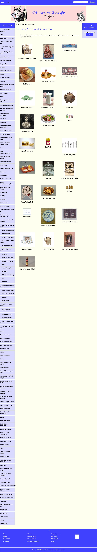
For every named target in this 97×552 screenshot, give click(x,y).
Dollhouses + (3, 122)
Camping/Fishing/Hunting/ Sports (7, 85)
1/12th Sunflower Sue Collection (6, 30)
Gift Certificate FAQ (31, 536)
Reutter (2, 417)
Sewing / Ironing (4, 444)
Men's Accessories (5, 355)
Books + (2, 74)
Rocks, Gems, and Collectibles (4, 425)
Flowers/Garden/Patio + (6, 168)
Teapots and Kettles (6, 318)
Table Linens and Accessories (69, 221)
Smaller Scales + (4, 456)
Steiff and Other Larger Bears (6, 469)
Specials (5, 536)
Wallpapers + (3, 501)
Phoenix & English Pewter (6, 402)
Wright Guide (3, 510)
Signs (1, 448)
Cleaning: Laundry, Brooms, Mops (7, 100)
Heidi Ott (2, 196)
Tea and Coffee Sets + (6, 314)
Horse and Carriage (5, 206)
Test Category (4, 516)
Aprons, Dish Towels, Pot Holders (7, 226)
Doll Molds (3, 119)
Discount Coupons (31, 539)
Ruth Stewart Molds (5, 438)
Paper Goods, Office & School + (6, 397)
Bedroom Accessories (5, 71)
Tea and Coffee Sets (27, 248)
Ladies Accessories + (5, 335)
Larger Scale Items (5, 338)
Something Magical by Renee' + (5, 461)
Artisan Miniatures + (5, 57)
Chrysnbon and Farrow (6, 246)
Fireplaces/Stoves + (5, 161)
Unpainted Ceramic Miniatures (5, 490)
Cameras (2, 81)
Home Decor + (4, 203)
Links (52, 541)
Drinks (2, 264)
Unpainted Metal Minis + (6, 494)
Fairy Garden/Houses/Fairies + (6, 152)
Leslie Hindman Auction (6, 342)
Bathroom (2, 67)
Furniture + (3, 172)
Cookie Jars (3, 254)
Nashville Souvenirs (5, 367)
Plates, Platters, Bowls (7, 290)
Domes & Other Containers (7, 131)
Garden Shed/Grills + (5, 179)
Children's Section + (5, 89)
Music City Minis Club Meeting (5, 363)
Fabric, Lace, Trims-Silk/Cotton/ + (5, 143)
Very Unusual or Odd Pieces (7, 498)
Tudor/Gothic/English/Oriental (7, 486)
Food (2, 278)
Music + (2, 359)
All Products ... (4, 523)
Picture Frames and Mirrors (7, 405)
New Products (6, 539)
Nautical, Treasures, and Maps (6, 371)
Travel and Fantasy (5, 482)
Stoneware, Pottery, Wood (6, 305)
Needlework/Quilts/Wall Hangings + (6, 377)
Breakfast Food (5, 233)
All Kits (2, 35)
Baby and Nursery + (5, 64)
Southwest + (3, 465)
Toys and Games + (5, 479)
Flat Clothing (3, 165)
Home (2, 2)
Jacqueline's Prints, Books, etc (7, 210)
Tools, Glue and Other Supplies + (5, 474)
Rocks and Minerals (5, 420)
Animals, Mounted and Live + (6, 42)
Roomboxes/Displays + (6, 429)
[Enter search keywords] (80, 2)
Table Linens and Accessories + (5, 310)
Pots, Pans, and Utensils (7, 294)
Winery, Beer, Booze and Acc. (6, 505)
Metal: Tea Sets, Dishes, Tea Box (7, 286)
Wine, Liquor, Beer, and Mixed (6, 327)
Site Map (29, 534)
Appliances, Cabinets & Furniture (6, 220)
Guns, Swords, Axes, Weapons (5, 188)
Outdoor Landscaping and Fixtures (6, 387)
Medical (2, 352)
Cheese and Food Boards (7, 237)
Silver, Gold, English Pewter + (5, 452)
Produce (69, 190)
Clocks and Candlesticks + (7, 105)
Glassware (3, 282)
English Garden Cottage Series (6, 138)
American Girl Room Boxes (6, 38)
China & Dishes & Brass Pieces (7, 241)
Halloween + (3, 192)
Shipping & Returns (55, 534)
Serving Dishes (4, 300)
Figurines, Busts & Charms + (5, 157)
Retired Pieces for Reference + (5, 413)
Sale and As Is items (5, 441)
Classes (2, 96)
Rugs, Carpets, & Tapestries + (4, 433)
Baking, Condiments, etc (7, 230)
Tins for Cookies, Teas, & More (7, 322)
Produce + (3, 297)
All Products (6, 541)
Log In (8, 2)
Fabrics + (2, 148)
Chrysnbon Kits (4, 93)
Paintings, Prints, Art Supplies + (5, 392)
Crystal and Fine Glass (6, 257)
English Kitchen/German (7, 268)
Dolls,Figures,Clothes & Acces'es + (6, 126)
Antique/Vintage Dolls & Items (6, 52)
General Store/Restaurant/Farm (6, 183)
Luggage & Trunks (4, 348)
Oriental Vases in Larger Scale (6, 382)
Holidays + (3, 199)
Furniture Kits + (4, 175)
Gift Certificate (4, 513)
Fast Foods (3, 271)
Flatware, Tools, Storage (7, 275)
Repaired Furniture (5, 408)
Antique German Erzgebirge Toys (7, 47)
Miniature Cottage (44, 549)
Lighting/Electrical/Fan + (6, 345)
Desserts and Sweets (6, 261)
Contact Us (54, 536)
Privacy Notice (54, 539)
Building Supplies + (5, 78)
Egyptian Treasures (5, 134)
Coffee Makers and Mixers (5, 250)
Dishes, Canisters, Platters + (5, 114)
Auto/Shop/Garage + (5, 60)
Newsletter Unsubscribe (32, 541)
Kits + (2, 331)
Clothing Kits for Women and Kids (6, 109)
